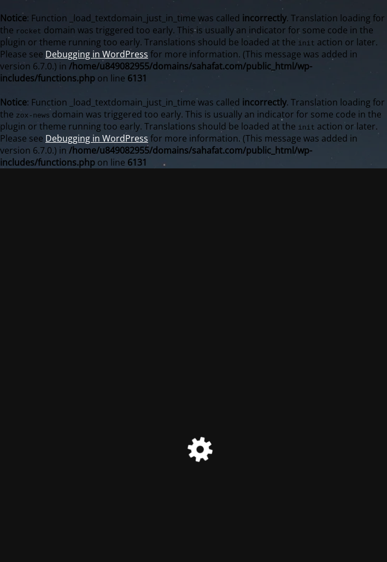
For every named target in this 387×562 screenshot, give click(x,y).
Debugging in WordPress (96, 54)
